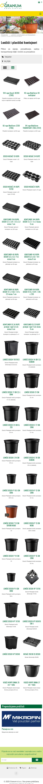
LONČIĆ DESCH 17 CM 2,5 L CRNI (11, 393)
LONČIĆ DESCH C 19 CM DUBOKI (32, 458)
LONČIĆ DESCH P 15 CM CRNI (32, 557)
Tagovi (6, 57)
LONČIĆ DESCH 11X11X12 (11, 359)
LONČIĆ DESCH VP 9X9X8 (11, 654)
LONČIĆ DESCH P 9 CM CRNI (11, 589)
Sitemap (32, 768)
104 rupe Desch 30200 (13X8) (11, 94)
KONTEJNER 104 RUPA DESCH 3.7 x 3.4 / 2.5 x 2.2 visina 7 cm (11, 221)
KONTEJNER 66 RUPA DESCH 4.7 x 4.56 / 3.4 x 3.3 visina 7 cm (11, 291)
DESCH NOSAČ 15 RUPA (11, 156)
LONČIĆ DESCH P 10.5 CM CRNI (11, 491)
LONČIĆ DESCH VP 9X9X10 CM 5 (32, 622)
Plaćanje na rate (7, 729)
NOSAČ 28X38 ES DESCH (31, 654)
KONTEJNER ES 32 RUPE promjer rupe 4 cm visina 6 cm (32, 326)
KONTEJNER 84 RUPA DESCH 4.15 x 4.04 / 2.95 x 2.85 (32, 291)
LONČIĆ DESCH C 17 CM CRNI (32, 426)
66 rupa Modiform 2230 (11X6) (11, 126)
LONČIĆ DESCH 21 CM (31, 392)
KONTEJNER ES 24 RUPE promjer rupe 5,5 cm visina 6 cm (11, 326)
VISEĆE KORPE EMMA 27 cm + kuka (32, 683)
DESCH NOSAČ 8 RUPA (31, 186)
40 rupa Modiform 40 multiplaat (32, 94)
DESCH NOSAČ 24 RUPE (32, 156)
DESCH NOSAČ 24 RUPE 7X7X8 (11, 187)
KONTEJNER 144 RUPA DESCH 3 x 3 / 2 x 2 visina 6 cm (32, 221)
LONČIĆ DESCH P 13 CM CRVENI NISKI (11, 524)
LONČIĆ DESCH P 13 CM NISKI (32, 524)
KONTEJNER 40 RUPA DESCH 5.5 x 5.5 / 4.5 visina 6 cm (11, 256)
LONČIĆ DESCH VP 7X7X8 (11, 621)
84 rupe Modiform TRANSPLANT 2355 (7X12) (32, 126)
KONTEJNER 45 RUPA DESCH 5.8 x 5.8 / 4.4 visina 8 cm (31, 256)
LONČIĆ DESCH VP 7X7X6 (31, 588)
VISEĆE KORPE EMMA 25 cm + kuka (11, 683)
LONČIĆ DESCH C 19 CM (11, 457)
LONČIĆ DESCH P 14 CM (11, 556)
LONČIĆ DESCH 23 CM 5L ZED (11, 426)
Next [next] (38, 721)
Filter (6, 61)
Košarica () (12, 768)
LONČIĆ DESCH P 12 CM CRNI (32, 491)
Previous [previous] (4, 721)
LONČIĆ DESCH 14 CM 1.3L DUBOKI (32, 360)
